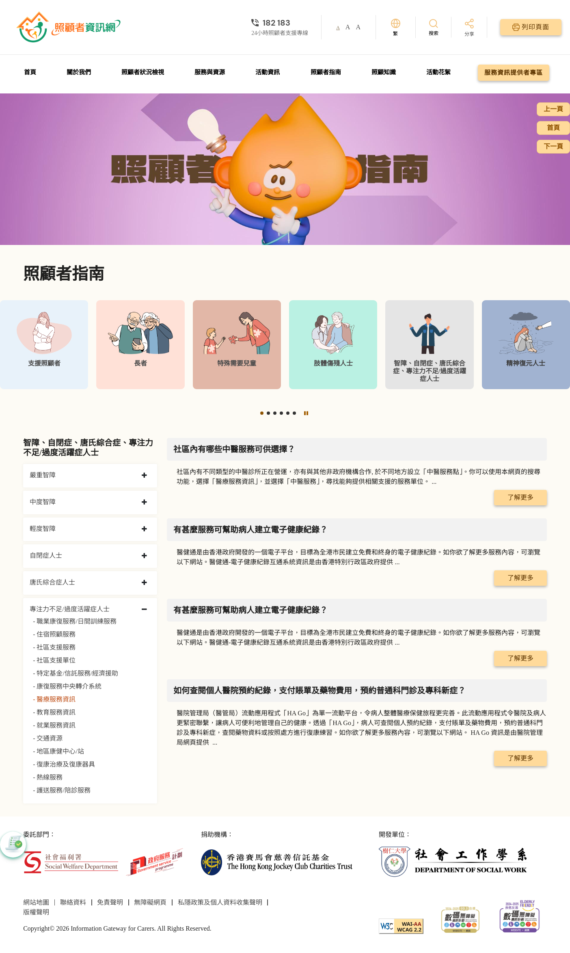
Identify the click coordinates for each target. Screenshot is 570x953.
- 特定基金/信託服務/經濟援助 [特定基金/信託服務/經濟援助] (75, 673)
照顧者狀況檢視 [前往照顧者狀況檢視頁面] (142, 72)
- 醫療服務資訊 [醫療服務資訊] (54, 699)
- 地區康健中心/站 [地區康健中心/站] (58, 751)
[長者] (140, 344)
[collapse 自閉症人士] (144, 556)
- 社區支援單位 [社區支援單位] (54, 660)
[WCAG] (401, 925)
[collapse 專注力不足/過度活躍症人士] (144, 609)
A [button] (338, 27)
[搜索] (433, 27)
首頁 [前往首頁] (30, 72)
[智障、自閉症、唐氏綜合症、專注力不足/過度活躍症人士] (429, 344)
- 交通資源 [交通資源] (48, 738)
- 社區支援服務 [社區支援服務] (54, 647)
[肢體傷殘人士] (333, 344)
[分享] (469, 28)
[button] (261, 413)
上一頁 (553, 109)
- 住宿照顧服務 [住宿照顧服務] (54, 634)
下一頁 (553, 146)
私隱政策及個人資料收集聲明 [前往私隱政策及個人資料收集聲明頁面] (220, 902)
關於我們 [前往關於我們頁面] (79, 72)
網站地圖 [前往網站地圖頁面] (36, 902)
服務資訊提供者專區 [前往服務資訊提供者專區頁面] (513, 72)
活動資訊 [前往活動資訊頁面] (267, 72)
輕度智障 (43, 528)
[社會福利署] (71, 861)
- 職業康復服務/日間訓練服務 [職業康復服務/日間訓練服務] (75, 621)
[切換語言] (396, 27)
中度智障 (43, 501)
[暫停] (306, 413)
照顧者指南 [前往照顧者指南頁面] (326, 72)
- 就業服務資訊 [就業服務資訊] (54, 725)
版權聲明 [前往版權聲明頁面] (36, 912)
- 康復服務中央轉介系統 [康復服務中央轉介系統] (67, 686)
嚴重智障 (43, 475)
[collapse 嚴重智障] (144, 475)
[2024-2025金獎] (460, 918)
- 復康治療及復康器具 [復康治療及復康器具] (64, 764)
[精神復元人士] (526, 344)
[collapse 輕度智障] (144, 529)
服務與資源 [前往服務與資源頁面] (209, 72)
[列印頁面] (530, 27)
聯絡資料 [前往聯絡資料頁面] (73, 902)
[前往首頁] (69, 27)
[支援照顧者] (44, 344)
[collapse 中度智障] (144, 502)
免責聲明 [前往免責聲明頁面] (110, 902)
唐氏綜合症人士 (52, 582)
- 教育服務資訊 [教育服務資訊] (54, 712)
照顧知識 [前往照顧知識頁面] (383, 72)
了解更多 (520, 497)
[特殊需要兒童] (237, 344)
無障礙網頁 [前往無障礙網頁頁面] (150, 902)
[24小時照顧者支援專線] (279, 23)
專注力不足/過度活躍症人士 (69, 609)
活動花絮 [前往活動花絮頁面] (438, 72)
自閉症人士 (46, 555)
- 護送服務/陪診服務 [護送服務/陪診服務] (62, 790)
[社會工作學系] (454, 861)
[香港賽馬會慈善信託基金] (276, 861)
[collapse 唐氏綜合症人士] (144, 583)
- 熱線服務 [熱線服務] (48, 777)
